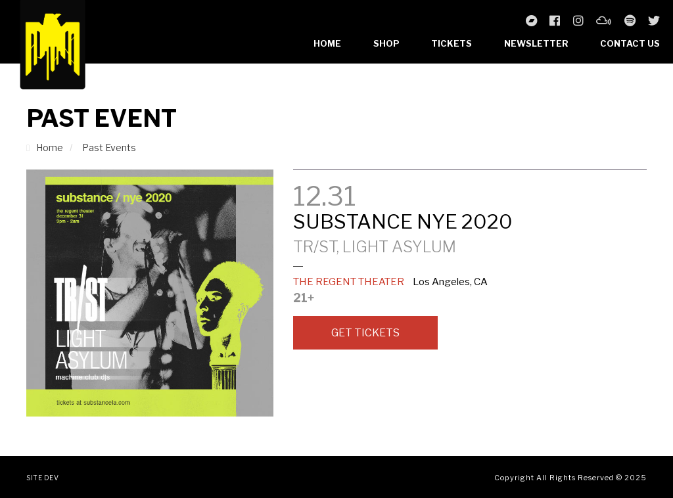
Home (327, 43)
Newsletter (536, 43)
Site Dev (42, 478)
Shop (386, 43)
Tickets (451, 43)
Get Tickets (365, 333)
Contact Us (630, 43)
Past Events (109, 147)
